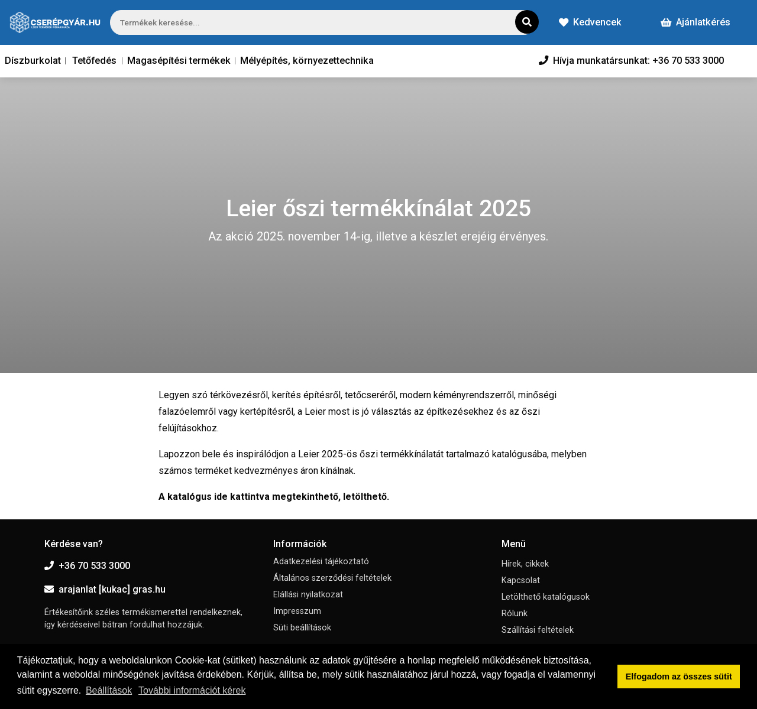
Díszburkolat (33, 60)
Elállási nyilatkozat (308, 595)
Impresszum (297, 611)
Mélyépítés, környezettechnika (307, 60)
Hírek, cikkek (525, 564)
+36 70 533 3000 (87, 565)
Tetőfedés (94, 60)
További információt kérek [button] (191, 690)
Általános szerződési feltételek (332, 578)
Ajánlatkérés (695, 22)
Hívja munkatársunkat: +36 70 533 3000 (631, 60)
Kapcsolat (521, 580)
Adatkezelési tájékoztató (321, 562)
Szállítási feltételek (538, 630)
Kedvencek (590, 22)
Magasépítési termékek (179, 60)
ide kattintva (242, 496)
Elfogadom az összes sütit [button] (679, 676)
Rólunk (515, 614)
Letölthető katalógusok (546, 597)
